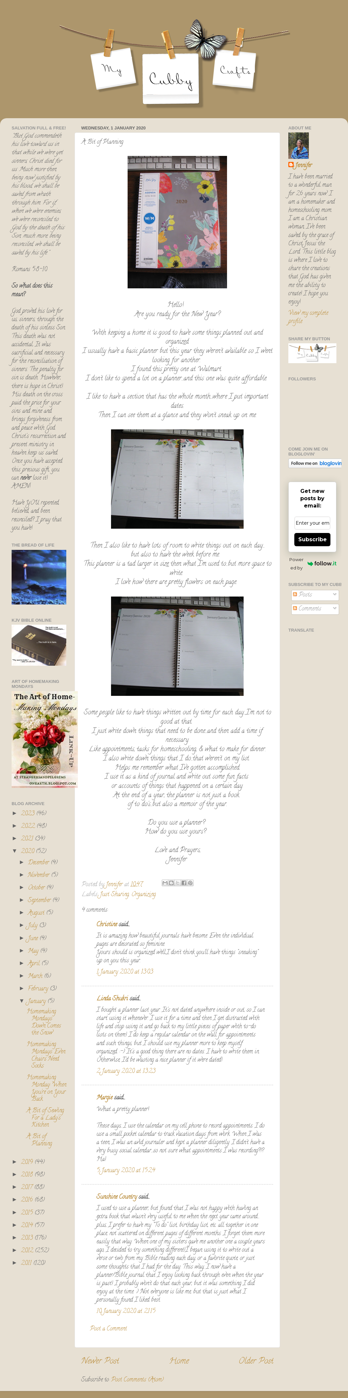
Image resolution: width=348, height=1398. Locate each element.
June (33, 938)
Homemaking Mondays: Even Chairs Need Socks (46, 1055)
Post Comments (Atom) (137, 1380)
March (36, 976)
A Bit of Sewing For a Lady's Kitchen (45, 1118)
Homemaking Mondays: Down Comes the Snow (44, 1022)
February (39, 989)
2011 (27, 1263)
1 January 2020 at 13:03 (124, 972)
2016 (27, 1200)
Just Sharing (114, 894)
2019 (27, 1162)
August (37, 913)
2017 (27, 1187)
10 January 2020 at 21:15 (125, 1311)
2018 (27, 1175)
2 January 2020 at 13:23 (125, 1071)
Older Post (256, 1361)
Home (179, 1361)
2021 (28, 839)
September (40, 900)
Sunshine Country (116, 1197)
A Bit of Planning (39, 1140)
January (37, 1001)
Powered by (312, 563)
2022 (28, 826)
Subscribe (312, 539)
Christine (106, 925)
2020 (28, 851)
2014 (27, 1225)
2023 (28, 814)
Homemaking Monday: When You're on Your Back (46, 1088)
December (39, 863)
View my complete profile (308, 317)
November (39, 875)
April (34, 964)
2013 (27, 1238)
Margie (104, 1098)
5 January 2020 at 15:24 (125, 1171)
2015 (27, 1213)
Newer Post (100, 1361)
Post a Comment (108, 1329)
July (33, 926)
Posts (302, 595)
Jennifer (303, 166)
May (34, 951)
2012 (28, 1251)
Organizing (143, 894)
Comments (307, 609)
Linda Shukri (112, 999)
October (37, 888)
